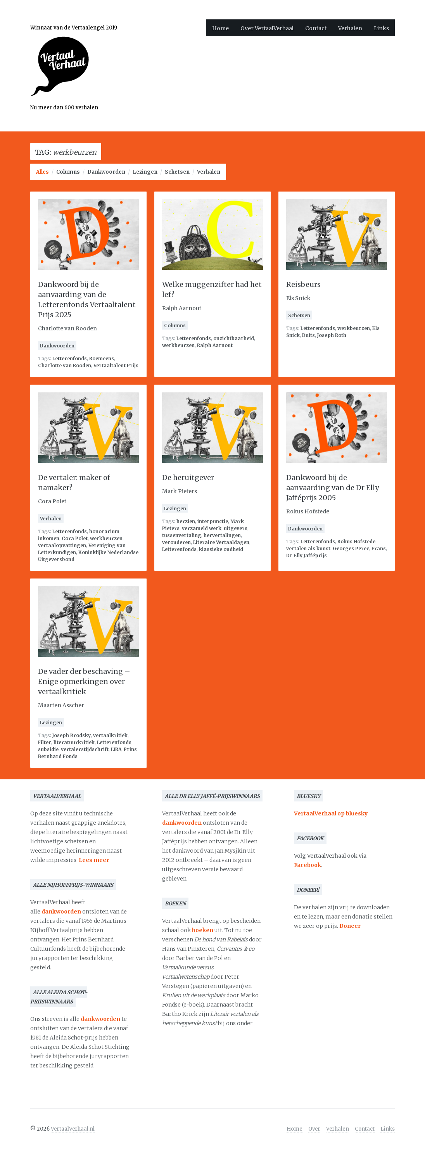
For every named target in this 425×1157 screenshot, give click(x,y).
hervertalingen (222, 535)
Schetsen (177, 172)
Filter (44, 742)
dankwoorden (61, 911)
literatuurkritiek (74, 742)
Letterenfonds (69, 358)
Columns (68, 172)
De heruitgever (188, 477)
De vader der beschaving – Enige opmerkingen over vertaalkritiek (84, 681)
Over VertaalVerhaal (267, 28)
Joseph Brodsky (71, 735)
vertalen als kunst (308, 548)
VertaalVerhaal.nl (73, 1129)
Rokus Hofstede (356, 541)
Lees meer (94, 860)
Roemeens (101, 358)
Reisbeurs (303, 284)
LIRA (116, 749)
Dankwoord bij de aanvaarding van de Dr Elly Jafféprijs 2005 (332, 487)
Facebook (307, 865)
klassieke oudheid (221, 549)
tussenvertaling (181, 535)
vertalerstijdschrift (85, 749)
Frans (378, 548)
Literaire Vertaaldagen (221, 542)
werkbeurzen (178, 345)
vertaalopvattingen (62, 545)
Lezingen (145, 172)
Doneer (350, 925)
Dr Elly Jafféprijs (306, 555)
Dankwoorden (106, 172)
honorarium (104, 531)
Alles (42, 172)
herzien (185, 521)
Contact (316, 28)
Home (220, 28)
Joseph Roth (331, 335)
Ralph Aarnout (215, 345)
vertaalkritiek (110, 735)
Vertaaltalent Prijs (115, 365)
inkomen (48, 538)
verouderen (176, 542)
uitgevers (235, 528)
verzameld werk (201, 528)
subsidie (48, 749)
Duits (308, 335)
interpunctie (212, 521)
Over (314, 1129)
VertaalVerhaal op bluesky (331, 813)
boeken (202, 930)
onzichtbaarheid (233, 338)
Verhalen (350, 28)
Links (381, 28)
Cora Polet (75, 538)
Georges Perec (351, 548)
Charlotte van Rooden (64, 365)
